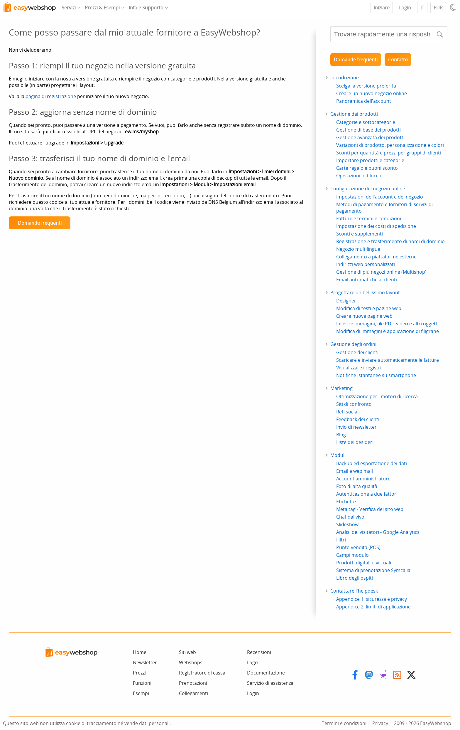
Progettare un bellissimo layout (365, 292)
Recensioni (259, 652)
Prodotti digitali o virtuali (363, 562)
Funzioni (142, 683)
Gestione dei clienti (357, 352)
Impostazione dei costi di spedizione (376, 226)
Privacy (380, 723)
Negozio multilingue (358, 249)
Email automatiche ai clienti (366, 279)
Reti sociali (348, 411)
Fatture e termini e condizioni (368, 218)
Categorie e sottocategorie (365, 122)
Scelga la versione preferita (366, 86)
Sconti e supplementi (359, 234)
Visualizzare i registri (358, 367)
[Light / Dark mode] (453, 7)
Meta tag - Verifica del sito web (369, 509)
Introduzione (344, 77)
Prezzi (139, 673)
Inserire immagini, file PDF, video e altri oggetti (387, 323)
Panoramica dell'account (363, 101)
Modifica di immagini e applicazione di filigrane (387, 331)
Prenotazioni (193, 683)
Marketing (341, 388)
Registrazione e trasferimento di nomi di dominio (390, 241)
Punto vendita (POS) (358, 547)
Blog (341, 434)
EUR (438, 7)
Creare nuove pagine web (364, 316)
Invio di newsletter (356, 427)
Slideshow (347, 524)
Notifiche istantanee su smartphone (376, 375)
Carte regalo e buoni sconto (367, 168)
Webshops (190, 662)
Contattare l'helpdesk (354, 591)
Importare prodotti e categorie (370, 160)
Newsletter (145, 662)
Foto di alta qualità (356, 486)
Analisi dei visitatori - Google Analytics (378, 532)
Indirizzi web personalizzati (365, 264)
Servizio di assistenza (270, 683)
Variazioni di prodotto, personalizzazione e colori (390, 145)
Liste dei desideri (354, 442)
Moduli (338, 455)
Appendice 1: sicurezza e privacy (371, 599)
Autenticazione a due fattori (367, 494)
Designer (346, 300)
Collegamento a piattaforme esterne (376, 256)
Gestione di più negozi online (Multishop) (381, 272)
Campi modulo (352, 555)
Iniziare (382, 7)
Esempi (141, 693)
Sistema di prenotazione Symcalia (373, 570)
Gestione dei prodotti (354, 114)
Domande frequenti (40, 223)
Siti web (187, 652)
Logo (252, 662)
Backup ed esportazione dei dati (371, 463)
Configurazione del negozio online (367, 188)
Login (405, 7)
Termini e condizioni (344, 723)
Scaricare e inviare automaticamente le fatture (387, 360)
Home (139, 652)
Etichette (346, 501)
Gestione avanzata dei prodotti (370, 137)
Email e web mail (354, 471)
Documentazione (266, 673)
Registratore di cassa (202, 673)
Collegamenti (193, 693)
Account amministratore (363, 478)
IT (422, 7)
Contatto (398, 59)
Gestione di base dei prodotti (368, 130)
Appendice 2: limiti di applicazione (373, 606)
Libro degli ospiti (354, 578)
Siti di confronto (354, 404)
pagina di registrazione (51, 96)
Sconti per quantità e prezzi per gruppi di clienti (388, 152)
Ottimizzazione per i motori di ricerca (377, 396)
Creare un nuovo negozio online (371, 93)
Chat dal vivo (350, 517)
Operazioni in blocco (358, 175)
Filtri (341, 539)
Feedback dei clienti (357, 419)
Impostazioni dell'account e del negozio (379, 197)
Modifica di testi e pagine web (368, 308)
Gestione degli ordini (353, 344)
